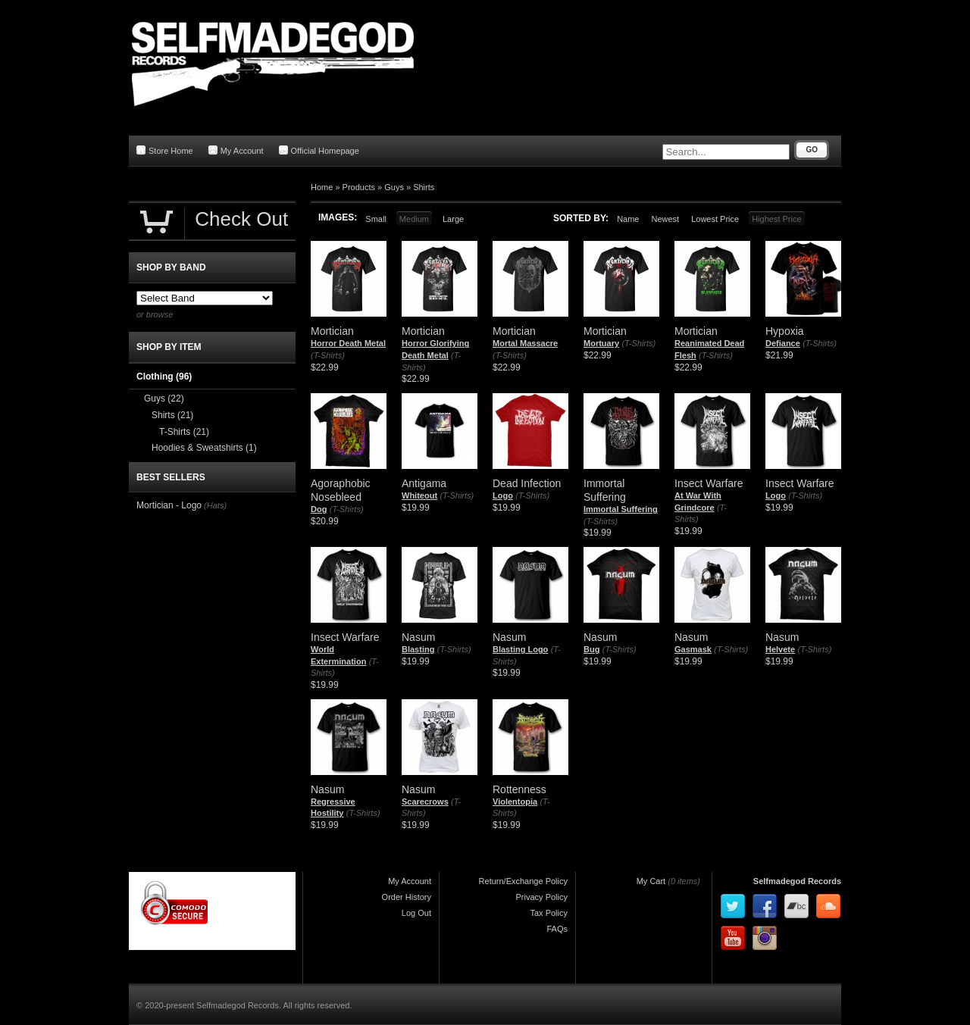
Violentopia (515, 801)
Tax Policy (549, 912)
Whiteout (419, 495)
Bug (591, 649)
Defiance (782, 343)
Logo (503, 495)
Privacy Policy (542, 897)
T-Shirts (184, 432)
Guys (394, 187)
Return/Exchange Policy (523, 881)
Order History (406, 897)
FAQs (557, 928)
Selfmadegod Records (797, 881)
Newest (665, 218)
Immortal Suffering (621, 509)
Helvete (780, 649)
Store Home (164, 150)
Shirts (423, 187)
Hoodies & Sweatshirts (204, 447)
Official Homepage (319, 150)
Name (628, 218)
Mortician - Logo (169, 505)
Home (322, 187)
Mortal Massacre (525, 343)
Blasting (418, 649)
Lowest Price (715, 218)
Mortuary (601, 343)
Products (359, 187)
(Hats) (215, 505)
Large (453, 218)
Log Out (416, 912)
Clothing (164, 376)
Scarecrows (425, 801)
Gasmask (693, 649)
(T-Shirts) (328, 355)
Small (375, 218)
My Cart (651, 881)
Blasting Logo (520, 649)
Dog (319, 509)
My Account (236, 150)
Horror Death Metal (348, 343)
